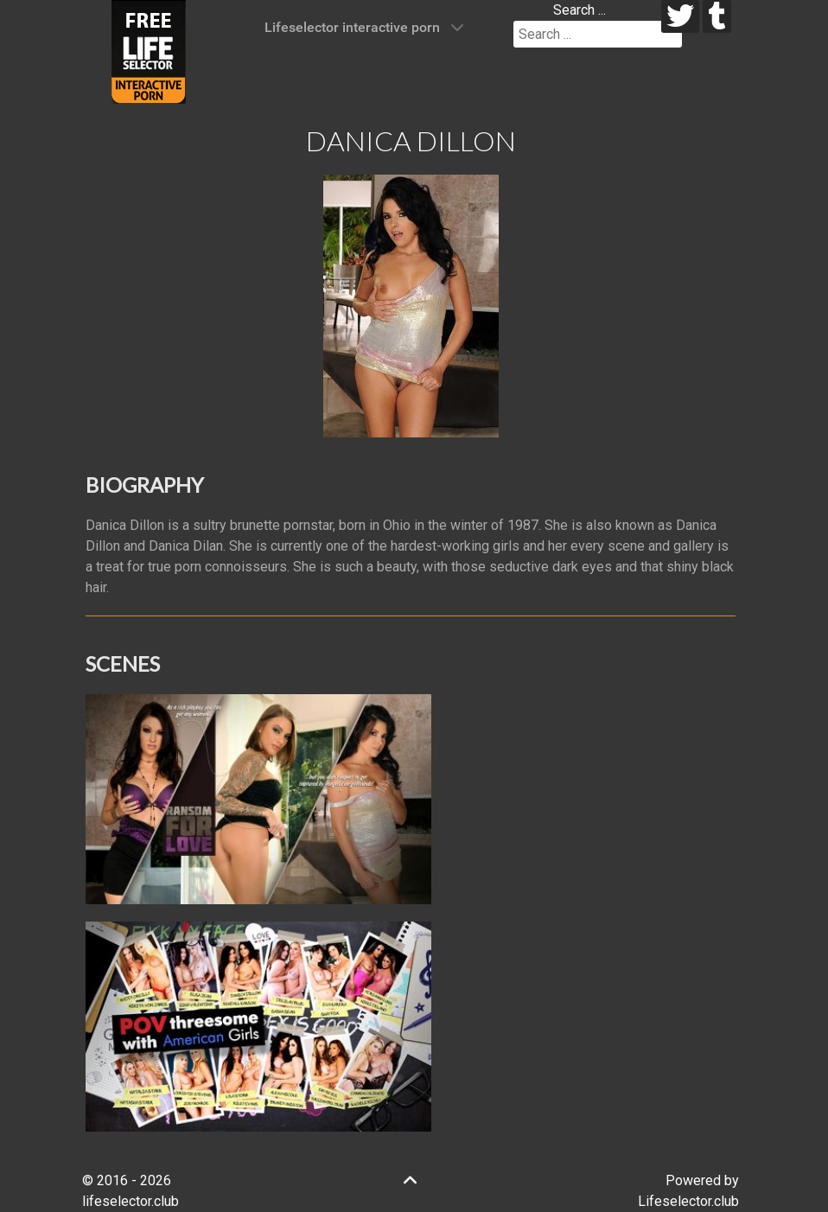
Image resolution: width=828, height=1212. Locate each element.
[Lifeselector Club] (148, 50)
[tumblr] (717, 16)
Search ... (579, 10)
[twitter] (680, 16)
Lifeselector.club (688, 1201)
